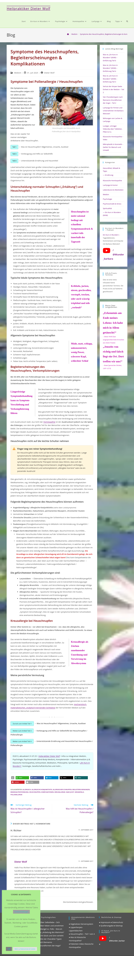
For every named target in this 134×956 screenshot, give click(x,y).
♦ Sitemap (118, 921)
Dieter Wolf (49, 73)
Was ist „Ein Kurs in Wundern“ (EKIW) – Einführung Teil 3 (110, 79)
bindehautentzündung (19, 787)
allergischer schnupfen (62, 785)
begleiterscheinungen (81, 785)
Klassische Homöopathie (112, 180)
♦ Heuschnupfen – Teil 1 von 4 (82, 929)
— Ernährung (108, 175)
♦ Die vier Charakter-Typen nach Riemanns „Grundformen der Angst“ (50, 937)
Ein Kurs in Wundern (111, 235)
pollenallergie (16, 790)
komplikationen (47, 787)
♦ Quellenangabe (106, 921)
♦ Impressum (104, 917)
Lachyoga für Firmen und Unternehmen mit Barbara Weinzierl (113, 111)
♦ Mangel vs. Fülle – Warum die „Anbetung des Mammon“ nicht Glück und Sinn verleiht (51, 927)
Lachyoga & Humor (110, 185)
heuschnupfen (35, 787)
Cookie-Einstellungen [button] (21, 912)
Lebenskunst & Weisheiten (113, 190)
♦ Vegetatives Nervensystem (81, 919)
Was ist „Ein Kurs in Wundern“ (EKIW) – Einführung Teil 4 (110, 68)
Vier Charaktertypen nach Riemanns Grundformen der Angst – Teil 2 (113, 100)
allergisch (27, 785)
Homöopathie (49, 419)
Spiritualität (107, 208)
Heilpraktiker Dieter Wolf (28, 8)
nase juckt (70, 787)
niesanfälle (79, 787)
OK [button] (9, 949)
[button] (12, 773)
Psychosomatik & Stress (112, 204)
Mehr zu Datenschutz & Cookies (25, 949)
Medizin (17, 73)
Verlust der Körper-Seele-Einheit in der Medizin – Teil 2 (113, 89)
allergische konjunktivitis (42, 785)
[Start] (68, 34)
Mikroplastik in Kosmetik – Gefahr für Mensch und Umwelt (113, 147)
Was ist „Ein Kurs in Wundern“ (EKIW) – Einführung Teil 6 (110, 57)
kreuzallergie (59, 787)
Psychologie (107, 199)
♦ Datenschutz (117, 917)
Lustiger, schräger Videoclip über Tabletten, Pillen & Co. (112, 129)
